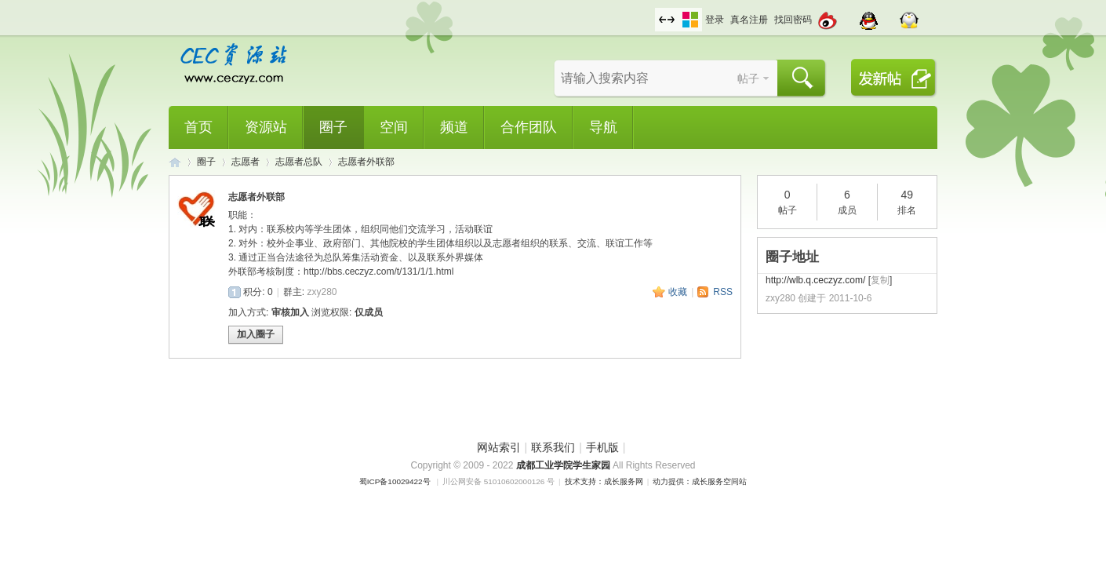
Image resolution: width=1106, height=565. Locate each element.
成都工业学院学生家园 (564, 465)
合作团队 (528, 127)
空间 (394, 127)
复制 (880, 280)
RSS (723, 291)
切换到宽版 (667, 19)
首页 (198, 127)
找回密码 (793, 19)
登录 (714, 19)
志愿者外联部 (366, 161)
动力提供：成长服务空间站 (700, 481)
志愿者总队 (298, 161)
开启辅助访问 (651, 11)
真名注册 (749, 19)
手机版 (602, 447)
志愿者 (245, 161)
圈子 (333, 127)
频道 (454, 127)
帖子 (748, 78)
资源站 (266, 127)
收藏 (677, 291)
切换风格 (690, 19)
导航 (603, 127)
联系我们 (553, 447)
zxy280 (322, 291)
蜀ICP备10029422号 (395, 481)
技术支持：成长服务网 (604, 481)
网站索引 (499, 447)
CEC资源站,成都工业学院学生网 (175, 162)
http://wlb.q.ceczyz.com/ (815, 280)
